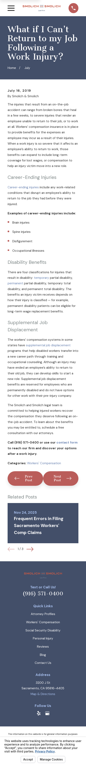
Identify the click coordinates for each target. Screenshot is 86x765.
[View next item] (29, 549)
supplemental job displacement (48, 345)
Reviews (43, 647)
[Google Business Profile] (47, 713)
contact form (67, 442)
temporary (41, 278)
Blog (43, 655)
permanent (15, 283)
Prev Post (24, 478)
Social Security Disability (43, 630)
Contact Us (43, 663)
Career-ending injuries (23, 187)
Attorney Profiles (43, 614)
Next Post (62, 478)
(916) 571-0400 (43, 594)
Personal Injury (43, 638)
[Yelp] (39, 713)
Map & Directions (43, 694)
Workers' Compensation (44, 463)
